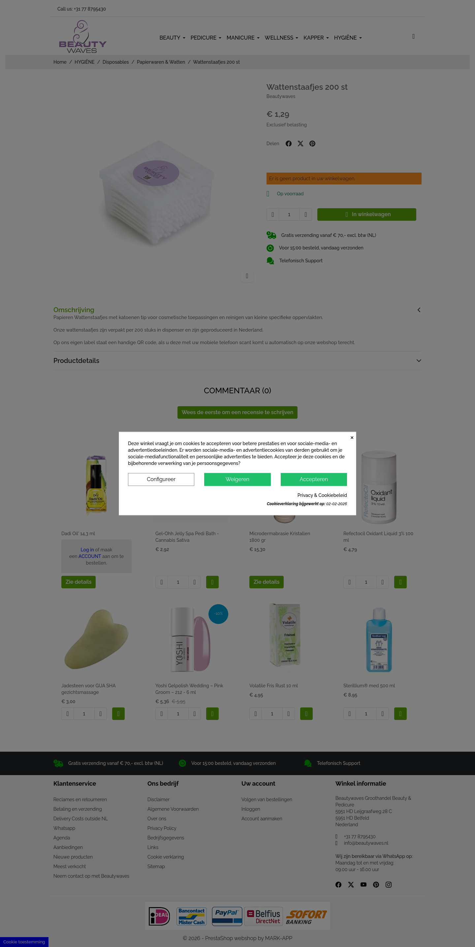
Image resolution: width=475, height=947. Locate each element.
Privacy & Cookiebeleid (322, 495)
